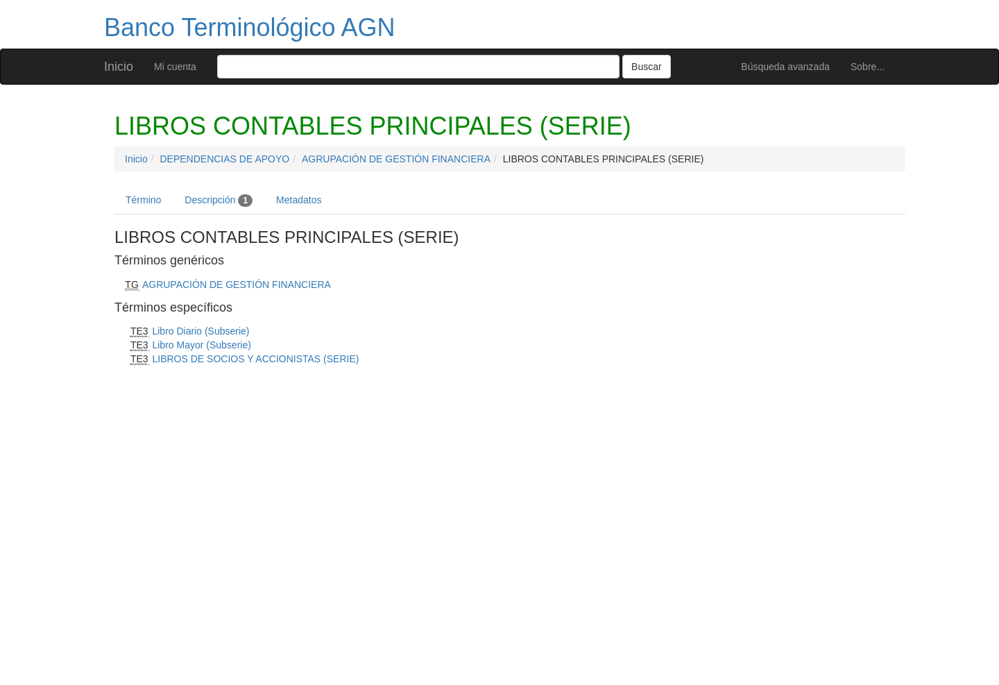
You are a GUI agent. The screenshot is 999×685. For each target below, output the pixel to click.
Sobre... (868, 66)
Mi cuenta (175, 66)
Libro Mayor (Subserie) (201, 344)
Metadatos (298, 199)
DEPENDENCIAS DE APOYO (224, 158)
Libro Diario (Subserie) (200, 331)
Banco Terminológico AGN (249, 27)
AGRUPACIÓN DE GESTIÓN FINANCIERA (396, 158)
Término (143, 199)
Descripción (219, 200)
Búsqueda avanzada (785, 66)
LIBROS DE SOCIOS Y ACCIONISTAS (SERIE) (255, 358)
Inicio (118, 67)
